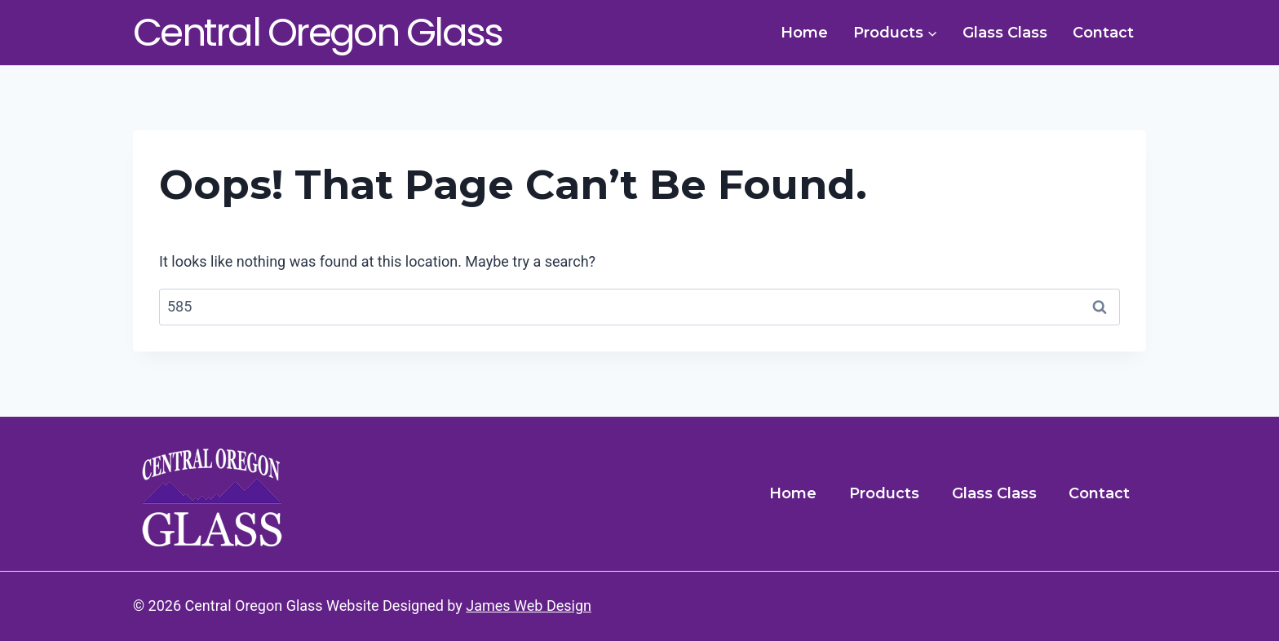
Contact (1103, 33)
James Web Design (528, 605)
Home (804, 33)
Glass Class (1005, 33)
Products (884, 493)
